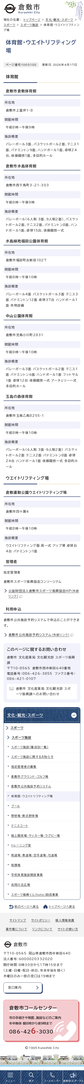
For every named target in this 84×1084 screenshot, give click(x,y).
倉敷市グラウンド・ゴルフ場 (30, 776)
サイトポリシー (40, 920)
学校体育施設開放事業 (27, 874)
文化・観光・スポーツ (59, 19)
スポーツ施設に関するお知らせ (32, 756)
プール (15, 806)
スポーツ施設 (29, 24)
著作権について (16, 929)
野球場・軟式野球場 (24, 815)
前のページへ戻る (27, 906)
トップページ (32, 19)
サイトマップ (17, 920)
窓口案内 (15, 987)
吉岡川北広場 (20, 884)
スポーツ (9, 24)
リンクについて (42, 929)
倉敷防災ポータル (73, 1081)
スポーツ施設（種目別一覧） (30, 747)
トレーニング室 (21, 845)
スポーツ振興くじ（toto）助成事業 (35, 894)
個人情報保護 (64, 920)
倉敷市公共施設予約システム (41, 634)
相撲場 (16, 865)
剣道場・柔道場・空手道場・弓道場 (34, 855)
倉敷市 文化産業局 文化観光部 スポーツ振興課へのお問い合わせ (43, 691)
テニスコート (19, 825)
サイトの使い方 (68, 929)
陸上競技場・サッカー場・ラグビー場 (35, 835)
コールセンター (52, 1081)
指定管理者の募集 (24, 766)
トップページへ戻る (62, 906)
